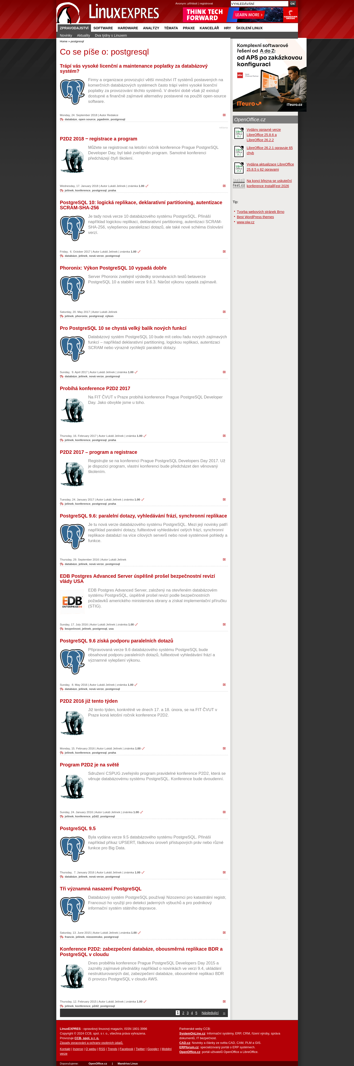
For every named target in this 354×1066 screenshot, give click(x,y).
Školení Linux (249, 28)
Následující (210, 1013)
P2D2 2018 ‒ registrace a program (98, 138)
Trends (112, 1049)
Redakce (112, 115)
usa (111, 628)
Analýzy (151, 28)
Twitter (140, 1049)
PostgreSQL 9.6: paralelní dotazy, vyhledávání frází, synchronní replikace (143, 515)
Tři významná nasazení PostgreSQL (101, 888)
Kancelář (209, 28)
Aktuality (83, 35)
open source (87, 119)
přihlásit (192, 3)
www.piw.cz (246, 222)
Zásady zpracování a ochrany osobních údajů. (91, 1043)
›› (224, 1013)
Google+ (153, 1049)
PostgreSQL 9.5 (78, 828)
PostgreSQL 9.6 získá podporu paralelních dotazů (116, 640)
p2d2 (95, 816)
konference (82, 190)
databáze (71, 119)
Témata (171, 28)
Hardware (128, 28)
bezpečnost (73, 628)
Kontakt (65, 1049)
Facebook (126, 1049)
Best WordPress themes (255, 217)
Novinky (66, 35)
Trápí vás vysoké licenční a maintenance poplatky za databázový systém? (134, 68)
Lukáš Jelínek (117, 185)
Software (103, 28)
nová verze (96, 255)
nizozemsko (94, 936)
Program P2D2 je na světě (89, 764)
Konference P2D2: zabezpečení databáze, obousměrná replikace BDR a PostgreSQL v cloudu (141, 951)
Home (64, 41)
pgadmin (103, 119)
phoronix (81, 316)
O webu (91, 1049)
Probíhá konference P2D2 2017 (95, 388)
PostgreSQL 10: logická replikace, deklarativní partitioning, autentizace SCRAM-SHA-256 (141, 205)
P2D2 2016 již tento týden (89, 701)
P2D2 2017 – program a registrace (98, 452)
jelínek (69, 190)
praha (112, 190)
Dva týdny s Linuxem (111, 35)
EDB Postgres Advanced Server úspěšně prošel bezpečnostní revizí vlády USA (137, 578)
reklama (223, 127)
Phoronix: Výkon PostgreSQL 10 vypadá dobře (113, 268)
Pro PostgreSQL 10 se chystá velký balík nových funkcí (123, 328)
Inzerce (78, 1049)
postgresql (118, 119)
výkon (109, 316)
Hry (227, 28)
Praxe (189, 28)
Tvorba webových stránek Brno (260, 212)
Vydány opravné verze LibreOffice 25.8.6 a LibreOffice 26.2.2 (264, 135)
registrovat (206, 3)
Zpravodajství (74, 28)
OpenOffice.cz (250, 119)
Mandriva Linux (128, 1063)
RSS (102, 1049)
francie (69, 936)
